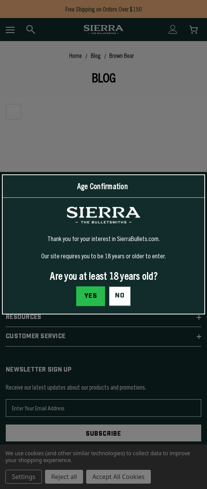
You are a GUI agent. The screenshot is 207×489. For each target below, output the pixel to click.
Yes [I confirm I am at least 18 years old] (90, 296)
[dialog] (103, 244)
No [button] (120, 296)
